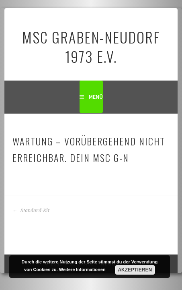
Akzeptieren (135, 270)
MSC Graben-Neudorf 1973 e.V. (91, 46)
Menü (96, 96)
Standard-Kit (30, 210)
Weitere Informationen (82, 269)
